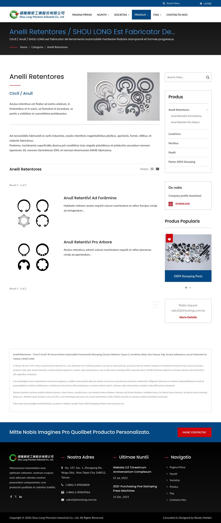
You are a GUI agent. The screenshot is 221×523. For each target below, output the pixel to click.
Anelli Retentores (57, 47)
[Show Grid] (152, 169)
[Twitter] (15, 497)
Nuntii (103, 14)
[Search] (182, 3)
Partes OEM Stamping (182, 161)
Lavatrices (175, 133)
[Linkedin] (20, 497)
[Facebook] (11, 497)
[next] (155, 305)
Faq (157, 14)
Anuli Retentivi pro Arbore (88, 242)
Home (23, 47)
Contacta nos (118, 403)
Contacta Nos (177, 14)
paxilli (172, 152)
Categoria (37, 47)
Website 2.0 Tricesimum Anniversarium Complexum (132, 469)
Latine (208, 3)
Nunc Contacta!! (194, 432)
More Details (188, 317)
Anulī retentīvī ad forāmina (90, 198)
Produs (141, 14)
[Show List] (157, 169)
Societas (121, 14)
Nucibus (173, 143)
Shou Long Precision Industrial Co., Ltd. (55, 517)
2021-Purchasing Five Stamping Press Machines (135, 488)
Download (179, 204)
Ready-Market (203, 517)
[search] (164, 3)
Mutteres (67, 403)
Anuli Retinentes (44, 403)
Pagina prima (82, 14)
